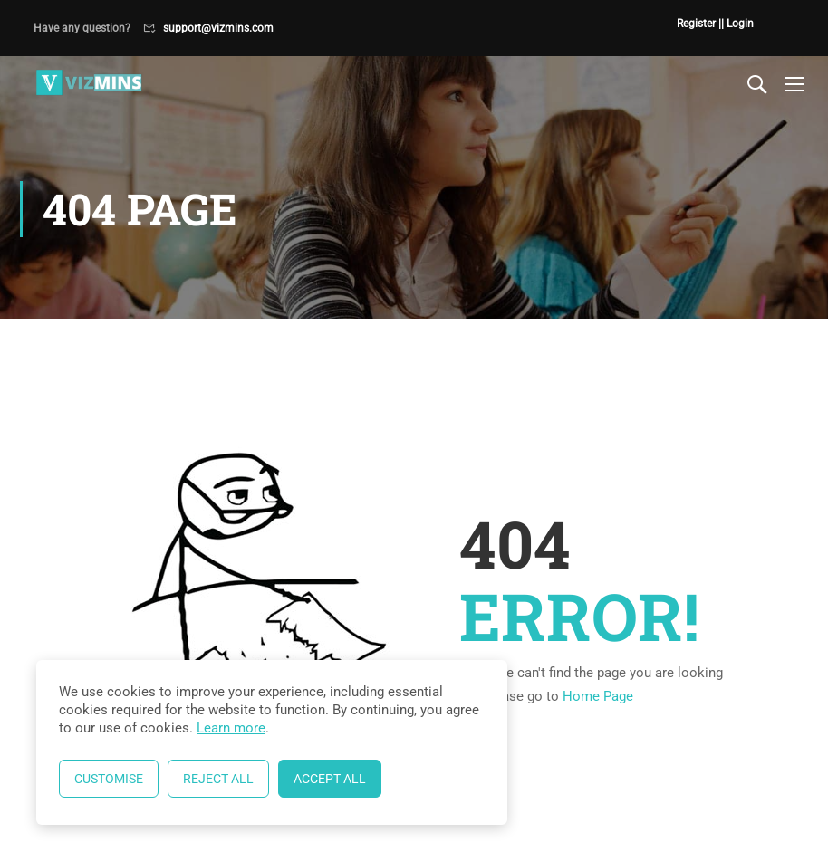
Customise (108, 778)
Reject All (218, 778)
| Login (737, 23)
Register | (699, 23)
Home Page (598, 696)
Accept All (330, 778)
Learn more (231, 728)
